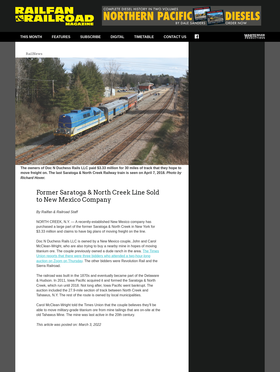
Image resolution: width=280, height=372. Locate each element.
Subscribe (90, 37)
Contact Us (175, 37)
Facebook (200, 37)
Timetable (144, 37)
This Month (31, 37)
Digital (117, 37)
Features (61, 37)
